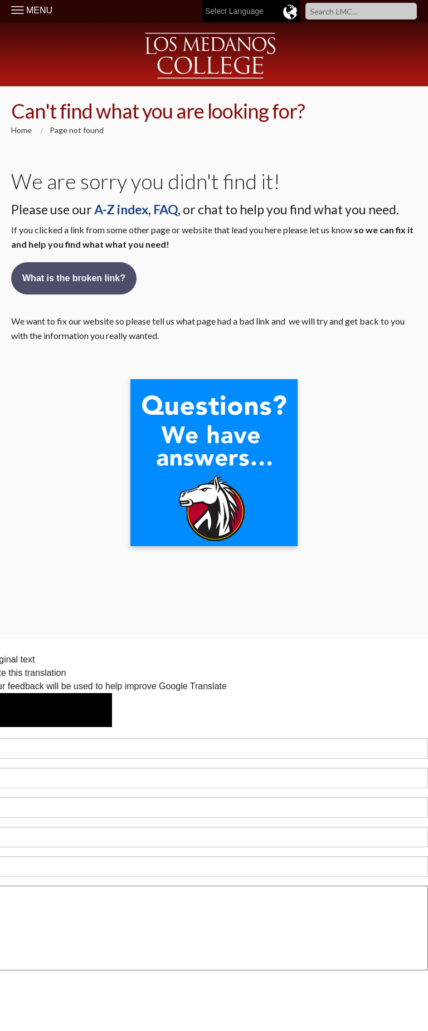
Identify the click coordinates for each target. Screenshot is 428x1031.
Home (21, 130)
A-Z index (121, 209)
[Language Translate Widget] (277, 11)
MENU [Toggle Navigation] (31, 10)
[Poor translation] (81, 710)
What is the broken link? (73, 278)
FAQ (165, 209)
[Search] (361, 11)
